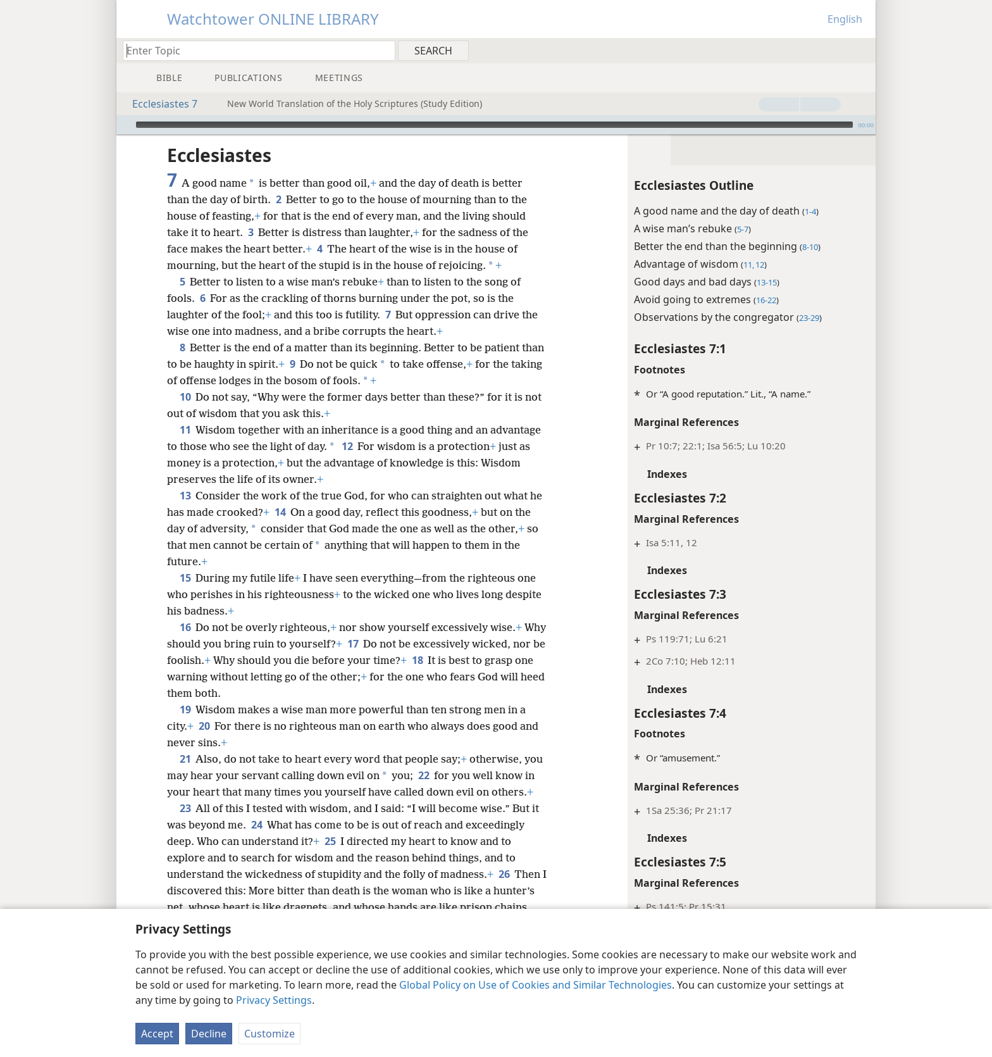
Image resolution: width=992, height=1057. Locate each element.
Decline (208, 1034)
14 (294, 512)
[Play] (125, 125)
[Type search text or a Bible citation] (253, 50)
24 (256, 841)
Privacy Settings (274, 1000)
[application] (496, 124)
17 (377, 644)
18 (452, 660)
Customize (269, 1034)
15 (185, 578)
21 (185, 759)
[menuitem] (861, 50)
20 (204, 726)
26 (504, 891)
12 (400, 446)
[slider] (494, 125)
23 (185, 825)
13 (185, 496)
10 (185, 397)
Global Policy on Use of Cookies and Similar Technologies (535, 985)
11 (185, 430)
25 (330, 858)
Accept (157, 1034)
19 (185, 709)
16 (185, 627)
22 (444, 775)
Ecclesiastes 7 (158, 104)
